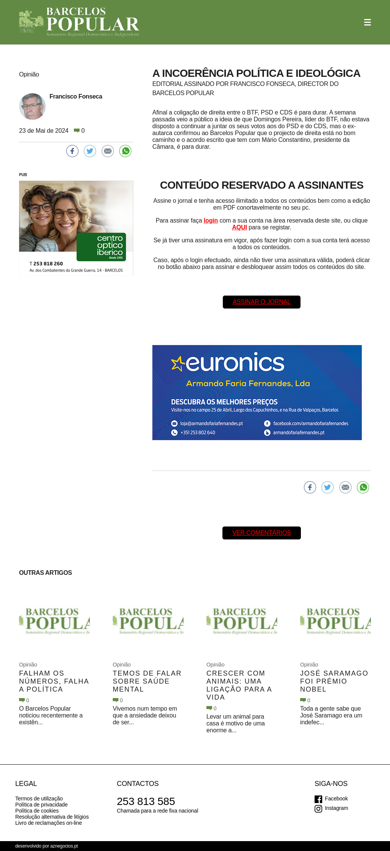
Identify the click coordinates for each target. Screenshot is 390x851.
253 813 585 (146, 801)
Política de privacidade (41, 805)
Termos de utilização (39, 798)
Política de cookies (37, 811)
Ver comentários (261, 533)
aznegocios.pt (64, 846)
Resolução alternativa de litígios (52, 817)
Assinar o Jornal (262, 302)
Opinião (28, 665)
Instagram (336, 808)
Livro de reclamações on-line (48, 823)
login (211, 220)
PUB (23, 175)
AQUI (239, 227)
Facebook (336, 798)
